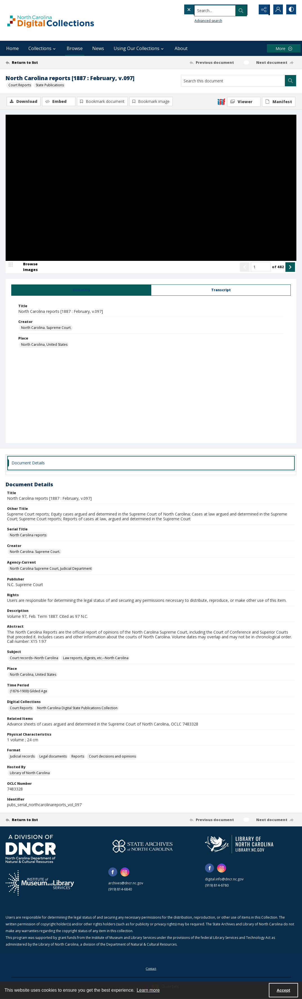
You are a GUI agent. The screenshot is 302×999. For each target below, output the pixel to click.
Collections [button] (42, 48)
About (181, 48)
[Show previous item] (244, 267)
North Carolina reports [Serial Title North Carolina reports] (28, 535)
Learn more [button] (148, 990)
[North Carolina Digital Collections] (51, 20)
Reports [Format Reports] (77, 756)
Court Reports (19, 85)
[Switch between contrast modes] (290, 9)
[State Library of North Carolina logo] (239, 844)
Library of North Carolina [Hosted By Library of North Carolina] (30, 773)
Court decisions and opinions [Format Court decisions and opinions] (112, 756)
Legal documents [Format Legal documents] (53, 756)
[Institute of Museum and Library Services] (40, 883)
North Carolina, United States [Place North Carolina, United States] (44, 344)
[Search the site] (207, 9)
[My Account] (276, 9)
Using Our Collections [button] (139, 48)
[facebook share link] (112, 872)
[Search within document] (290, 80)
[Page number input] (261, 267)
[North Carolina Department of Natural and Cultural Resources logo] (31, 849)
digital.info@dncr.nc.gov (224, 879)
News (98, 48)
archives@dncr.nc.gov (125, 883)
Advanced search (197, 19)
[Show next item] (290, 267)
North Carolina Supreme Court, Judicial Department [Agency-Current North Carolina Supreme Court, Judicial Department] (51, 568)
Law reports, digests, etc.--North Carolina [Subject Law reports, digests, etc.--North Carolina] (96, 658)
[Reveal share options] (262, 9)
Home (12, 48)
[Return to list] (45, 62)
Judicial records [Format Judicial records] (22, 756)
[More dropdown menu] (284, 48)
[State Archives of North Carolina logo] (142, 846)
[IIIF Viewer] (244, 102)
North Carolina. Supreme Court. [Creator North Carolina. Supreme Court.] (46, 328)
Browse (75, 48)
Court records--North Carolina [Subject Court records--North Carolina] (34, 658)
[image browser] (27, 267)
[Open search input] (248, 9)
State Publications (50, 85)
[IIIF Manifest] (279, 102)
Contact (151, 969)
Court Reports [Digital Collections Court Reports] (21, 708)
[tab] (81, 290)
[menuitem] (151, 968)
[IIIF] (221, 101)
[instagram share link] (124, 872)
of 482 (278, 267)
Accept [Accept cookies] (283, 990)
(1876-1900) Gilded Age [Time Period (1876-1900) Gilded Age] (28, 691)
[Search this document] (233, 80)
